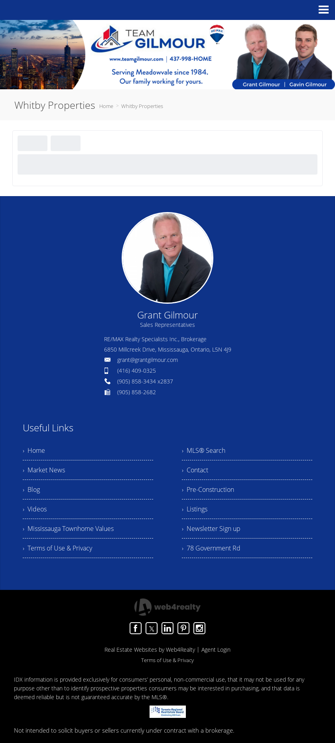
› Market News (44, 470)
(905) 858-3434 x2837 (145, 381)
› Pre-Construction (208, 489)
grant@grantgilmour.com (147, 360)
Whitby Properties (142, 106)
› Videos (35, 509)
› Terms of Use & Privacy (57, 548)
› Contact (195, 470)
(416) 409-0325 (136, 370)
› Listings (194, 509)
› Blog (31, 489)
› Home (34, 450)
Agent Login (216, 649)
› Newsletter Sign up (211, 528)
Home (106, 106)
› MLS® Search (203, 450)
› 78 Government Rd (211, 548)
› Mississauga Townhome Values (68, 528)
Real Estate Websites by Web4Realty (149, 649)
